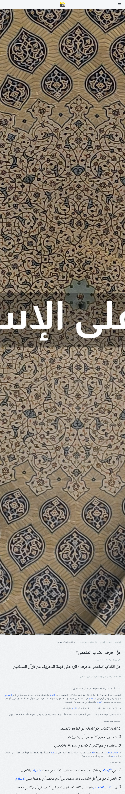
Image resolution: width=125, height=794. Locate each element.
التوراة (52, 695)
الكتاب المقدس (111, 753)
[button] (119, 4)
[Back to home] (62, 4)
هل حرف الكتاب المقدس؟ (106, 660)
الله (93, 753)
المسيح (8, 695)
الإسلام (92, 699)
